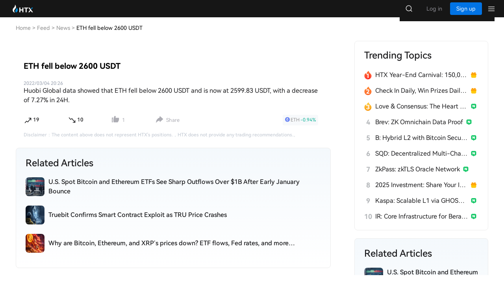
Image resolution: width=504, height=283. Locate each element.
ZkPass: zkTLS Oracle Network (417, 177)
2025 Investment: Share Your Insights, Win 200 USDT (421, 193)
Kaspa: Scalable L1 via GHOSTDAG (421, 208)
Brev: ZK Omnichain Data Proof (419, 130)
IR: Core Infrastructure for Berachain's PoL (421, 224)
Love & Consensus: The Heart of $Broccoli (421, 114)
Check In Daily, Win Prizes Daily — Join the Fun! (421, 98)
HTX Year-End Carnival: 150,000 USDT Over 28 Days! (421, 82)
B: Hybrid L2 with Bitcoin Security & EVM (421, 145)
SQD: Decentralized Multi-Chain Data (421, 161)
